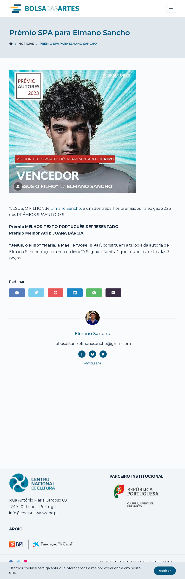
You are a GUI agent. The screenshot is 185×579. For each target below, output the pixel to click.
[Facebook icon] (82, 354)
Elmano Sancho (66, 208)
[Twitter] (36, 292)
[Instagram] (25, 562)
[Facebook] (17, 292)
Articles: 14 (92, 363)
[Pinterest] (55, 292)
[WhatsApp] (94, 292)
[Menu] (171, 8)
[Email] (113, 292)
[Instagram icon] (92, 354)
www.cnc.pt (46, 513)
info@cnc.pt (21, 513)
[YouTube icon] (103, 354)
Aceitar (165, 571)
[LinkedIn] (75, 292)
